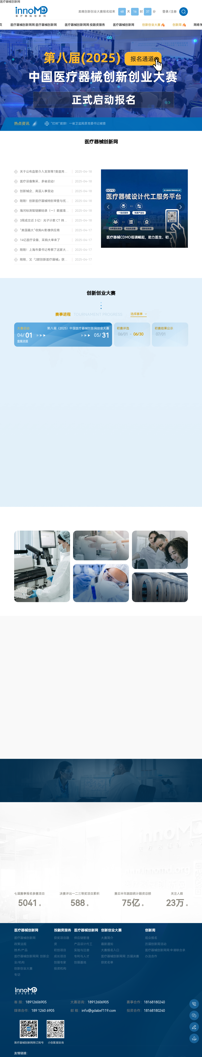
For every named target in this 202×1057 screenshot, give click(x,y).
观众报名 (151, 938)
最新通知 (107, 944)
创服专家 (60, 962)
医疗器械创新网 (10, 1)
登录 (165, 11)
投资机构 (60, 968)
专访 (17, 975)
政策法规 (20, 944)
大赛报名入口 (110, 950)
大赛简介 (107, 938)
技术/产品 (21, 950)
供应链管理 (81, 938)
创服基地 (80, 962)
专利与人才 (81, 956)
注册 (173, 11)
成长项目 (60, 956)
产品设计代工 (83, 944)
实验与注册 (81, 950)
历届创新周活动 (155, 944)
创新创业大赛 (23, 968)
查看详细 (22, 341)
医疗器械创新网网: (33, 25)
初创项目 (60, 950)
